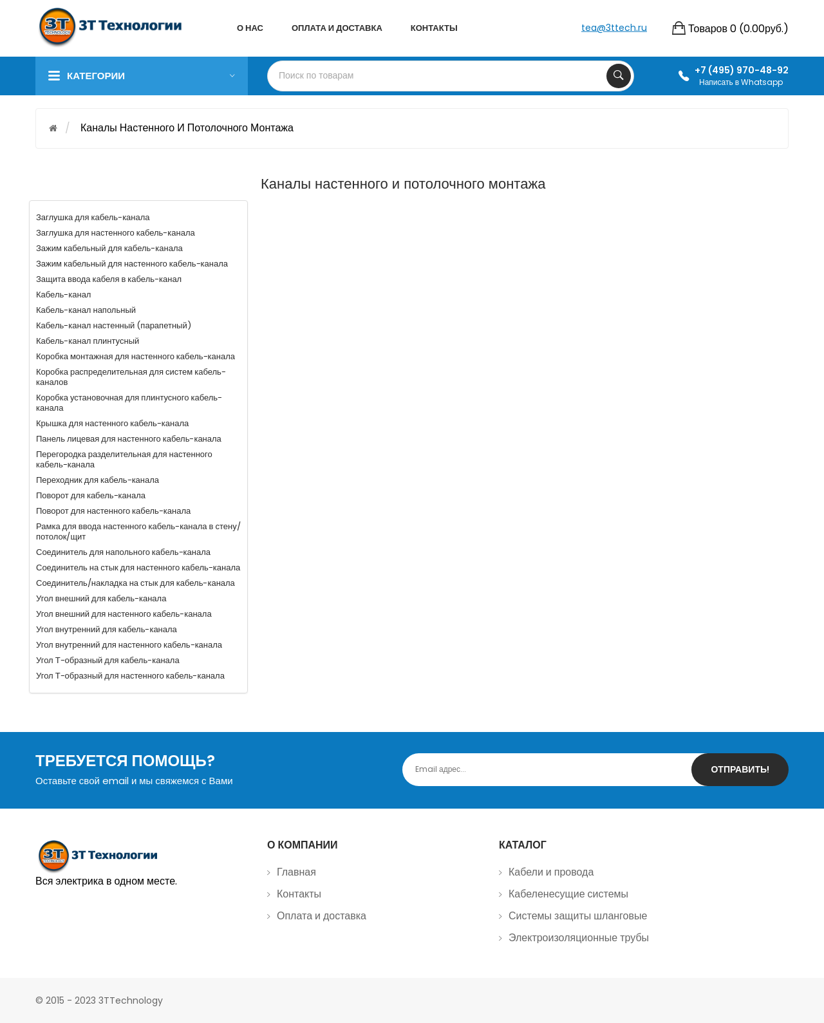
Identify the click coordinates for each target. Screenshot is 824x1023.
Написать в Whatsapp (741, 82)
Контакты (299, 894)
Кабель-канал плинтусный (87, 341)
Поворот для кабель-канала (90, 495)
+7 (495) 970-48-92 (742, 70)
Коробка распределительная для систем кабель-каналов (131, 377)
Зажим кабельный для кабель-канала (109, 248)
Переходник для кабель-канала (97, 480)
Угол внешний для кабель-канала (101, 598)
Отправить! (740, 769)
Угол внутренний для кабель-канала (106, 629)
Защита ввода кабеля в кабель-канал (109, 279)
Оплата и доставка (321, 915)
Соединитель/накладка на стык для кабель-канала (135, 583)
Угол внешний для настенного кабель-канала (124, 614)
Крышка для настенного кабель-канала (112, 423)
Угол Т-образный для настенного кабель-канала (130, 676)
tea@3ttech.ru (614, 27)
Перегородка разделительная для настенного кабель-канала (124, 459)
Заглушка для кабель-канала (93, 217)
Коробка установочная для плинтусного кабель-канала (129, 402)
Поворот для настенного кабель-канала (113, 511)
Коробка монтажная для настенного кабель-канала (135, 356)
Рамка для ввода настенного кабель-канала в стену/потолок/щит (138, 531)
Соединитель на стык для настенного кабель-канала (138, 567)
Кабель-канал (63, 294)
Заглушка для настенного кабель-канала (115, 233)
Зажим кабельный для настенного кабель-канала (132, 264)
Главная (296, 872)
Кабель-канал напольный (86, 310)
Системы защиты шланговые (578, 915)
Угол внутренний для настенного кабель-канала (129, 645)
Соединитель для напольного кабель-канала (123, 552)
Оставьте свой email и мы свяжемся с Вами (134, 780)
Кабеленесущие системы (568, 894)
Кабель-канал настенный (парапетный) (113, 325)
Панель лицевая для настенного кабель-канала (128, 439)
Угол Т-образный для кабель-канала (108, 660)
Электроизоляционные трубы (579, 937)
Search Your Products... (618, 76)
